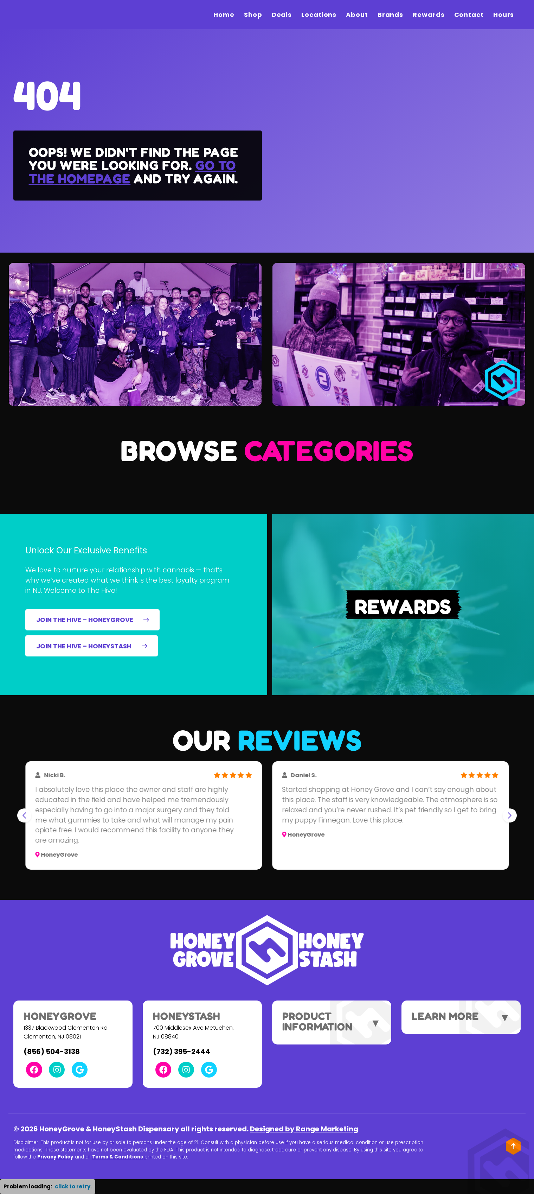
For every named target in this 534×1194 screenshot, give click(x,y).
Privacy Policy (55, 1157)
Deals (282, 14)
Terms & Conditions (117, 1157)
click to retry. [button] (73, 1186)
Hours (503, 14)
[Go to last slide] (24, 815)
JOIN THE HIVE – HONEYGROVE (92, 619)
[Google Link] (80, 1070)
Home (223, 14)
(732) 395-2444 (181, 1051)
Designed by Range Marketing (304, 1129)
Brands (390, 14)
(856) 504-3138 (52, 1051)
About (357, 14)
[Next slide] (510, 815)
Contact (469, 14)
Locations (318, 14)
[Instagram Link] (57, 1070)
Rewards (428, 14)
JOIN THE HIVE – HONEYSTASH (91, 646)
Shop (253, 14)
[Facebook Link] (34, 1070)
